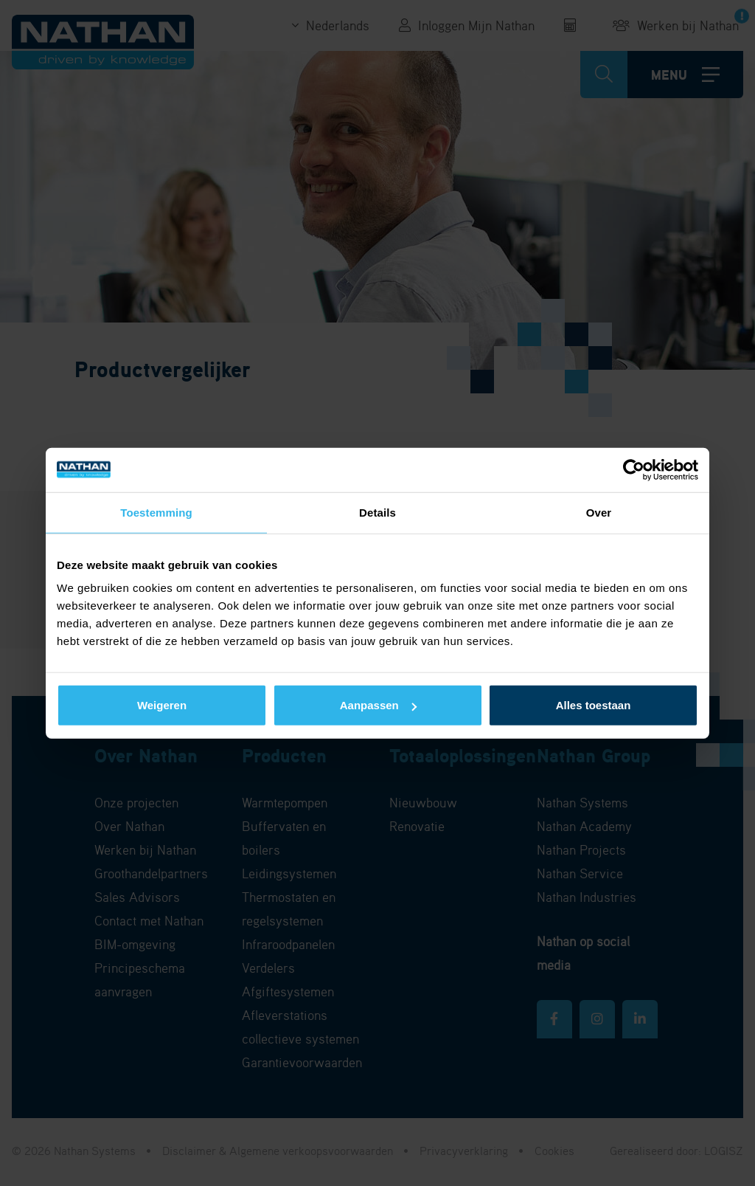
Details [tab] (377, 512)
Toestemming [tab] (156, 512)
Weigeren (162, 705)
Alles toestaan (593, 705)
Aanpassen (378, 705)
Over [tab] (599, 512)
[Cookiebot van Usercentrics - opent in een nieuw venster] (633, 469)
